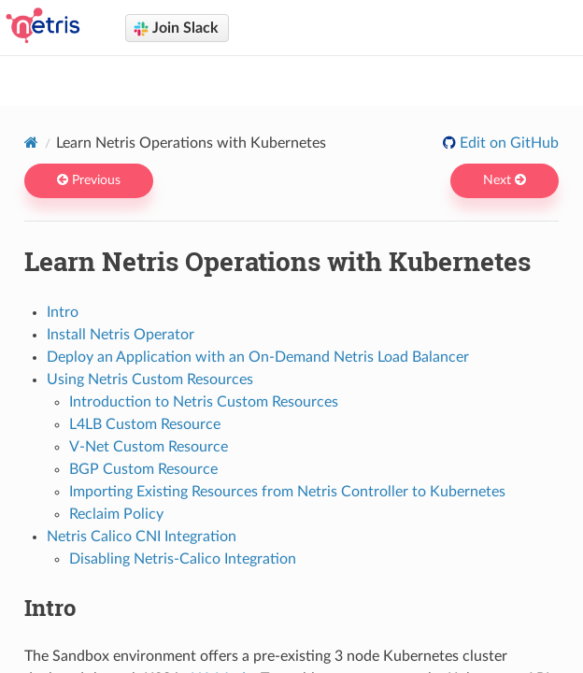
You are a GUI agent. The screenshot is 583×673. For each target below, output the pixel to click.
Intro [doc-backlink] (50, 608)
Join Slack (176, 28)
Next (504, 180)
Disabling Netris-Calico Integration (182, 558)
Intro (62, 312)
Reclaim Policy (116, 514)
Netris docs (304, 75)
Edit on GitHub (507, 143)
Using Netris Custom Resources (150, 379)
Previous (89, 180)
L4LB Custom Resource (144, 424)
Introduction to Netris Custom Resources (203, 401)
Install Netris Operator (120, 334)
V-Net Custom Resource (148, 446)
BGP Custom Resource (143, 469)
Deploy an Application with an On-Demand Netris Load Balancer (258, 357)
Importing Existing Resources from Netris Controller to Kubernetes (287, 491)
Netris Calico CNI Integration (141, 536)
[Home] (31, 142)
